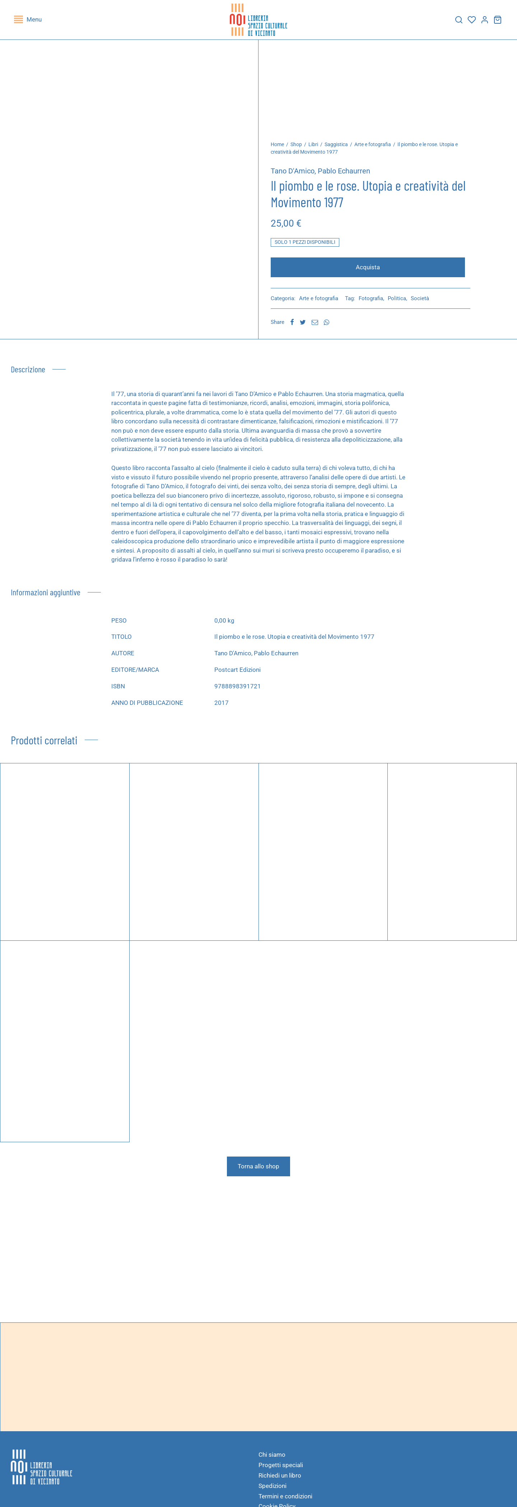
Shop (300, 148)
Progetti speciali (280, 1468)
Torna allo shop (258, 1169)
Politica (401, 302)
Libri (317, 148)
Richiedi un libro (279, 1479)
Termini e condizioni (285, 1499)
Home (281, 148)
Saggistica (340, 148)
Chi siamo (271, 1458)
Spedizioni (272, 1489)
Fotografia (375, 302)
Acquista (370, 270)
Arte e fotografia (376, 148)
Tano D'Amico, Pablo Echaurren (324, 174)
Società (424, 302)
